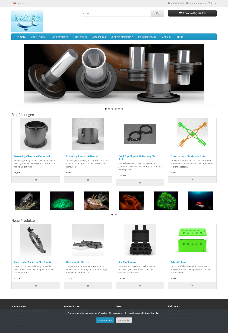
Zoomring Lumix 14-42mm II (82, 156)
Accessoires (99, 37)
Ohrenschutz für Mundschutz (188, 156)
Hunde (179, 37)
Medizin (166, 37)
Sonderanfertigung (122, 37)
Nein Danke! (124, 320)
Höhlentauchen (60, 37)
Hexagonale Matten (77, 262)
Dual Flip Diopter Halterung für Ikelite (136, 158)
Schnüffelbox (178, 262)
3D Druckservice (147, 37)
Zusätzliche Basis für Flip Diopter (33, 262)
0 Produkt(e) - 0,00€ (192, 13)
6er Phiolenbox (127, 262)
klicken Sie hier (150, 313)
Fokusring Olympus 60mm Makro (33, 156)
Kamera (21, 37)
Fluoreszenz (80, 37)
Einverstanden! (105, 320)
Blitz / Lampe (38, 37)
